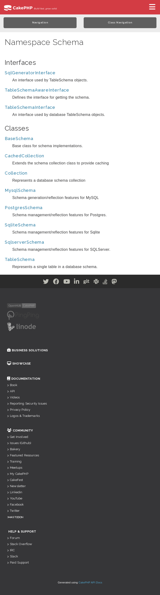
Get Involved (17, 437)
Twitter (13, 510)
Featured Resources (23, 455)
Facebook (15, 504)
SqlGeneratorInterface (30, 72)
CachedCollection (24, 155)
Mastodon (16, 517)
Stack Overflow (19, 544)
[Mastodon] (114, 282)
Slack (12, 556)
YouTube (14, 498)
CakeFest (15, 480)
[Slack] (96, 282)
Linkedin (14, 492)
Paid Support (18, 562)
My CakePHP (17, 474)
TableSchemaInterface (30, 107)
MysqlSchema (20, 190)
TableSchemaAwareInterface (37, 90)
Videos (13, 397)
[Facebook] (56, 282)
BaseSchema (19, 138)
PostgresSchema (24, 207)
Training (14, 461)
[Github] (86, 282)
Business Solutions (27, 350)
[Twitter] (46, 282)
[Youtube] (67, 282)
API (11, 391)
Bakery (13, 449)
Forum (13, 538)
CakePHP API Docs (90, 582)
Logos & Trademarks (23, 416)
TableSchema (20, 259)
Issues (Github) (19, 443)
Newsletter (16, 486)
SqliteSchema (20, 224)
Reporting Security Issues (27, 403)
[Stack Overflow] (105, 282)
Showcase (19, 363)
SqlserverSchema (24, 242)
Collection (16, 173)
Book (12, 385)
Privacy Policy (18, 409)
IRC (11, 550)
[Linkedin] (77, 282)
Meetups (14, 467)
